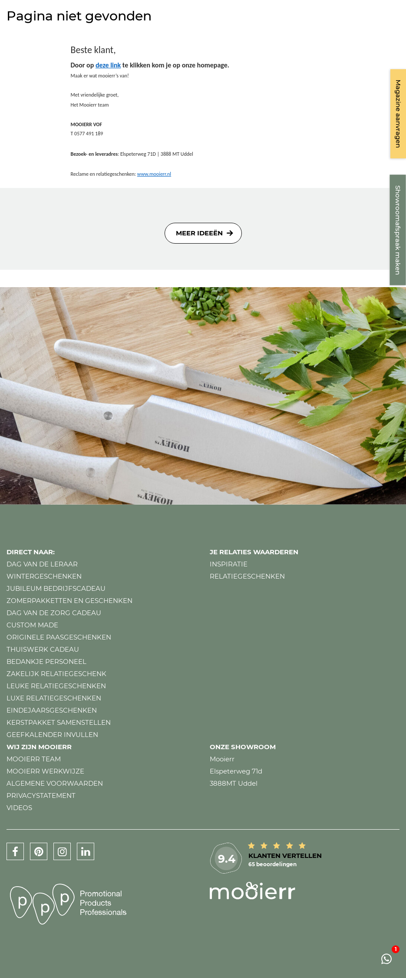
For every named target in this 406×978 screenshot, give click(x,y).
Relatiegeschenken (247, 576)
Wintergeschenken (44, 576)
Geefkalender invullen (52, 734)
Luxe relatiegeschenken (54, 698)
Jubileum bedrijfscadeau (56, 588)
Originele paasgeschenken (59, 637)
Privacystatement (41, 795)
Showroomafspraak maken (398, 230)
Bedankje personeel (46, 661)
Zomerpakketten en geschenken (69, 600)
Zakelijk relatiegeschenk (56, 674)
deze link (108, 65)
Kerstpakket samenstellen (59, 722)
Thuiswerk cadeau (43, 649)
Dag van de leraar (42, 564)
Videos (19, 808)
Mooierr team (34, 759)
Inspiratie (229, 564)
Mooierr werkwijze (45, 771)
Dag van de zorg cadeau (54, 613)
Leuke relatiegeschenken (56, 686)
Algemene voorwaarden (55, 783)
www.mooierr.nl (154, 174)
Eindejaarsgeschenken (52, 710)
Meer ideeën (199, 233)
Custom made (32, 625)
